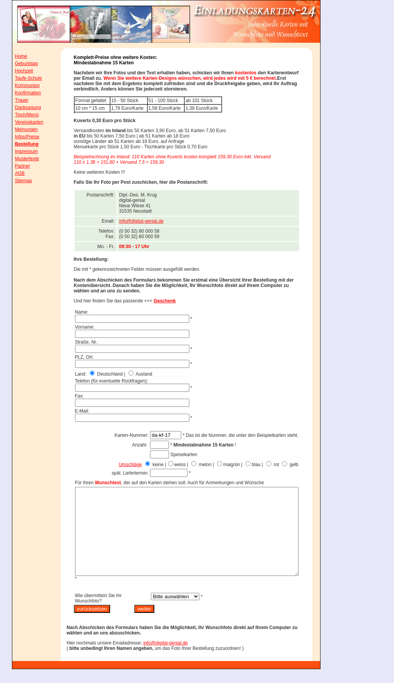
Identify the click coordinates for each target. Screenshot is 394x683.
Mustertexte (22, 158)
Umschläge (147, 464)
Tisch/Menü (21, 114)
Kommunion (22, 85)
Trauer (16, 100)
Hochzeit (19, 71)
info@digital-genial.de (159, 221)
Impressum (21, 151)
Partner (17, 166)
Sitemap (18, 180)
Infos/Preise (22, 136)
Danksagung (22, 107)
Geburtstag (21, 63)
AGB (14, 173)
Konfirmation (22, 93)
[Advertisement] (356, 161)
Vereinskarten (24, 122)
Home (16, 56)
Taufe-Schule (23, 78)
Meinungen (21, 129)
